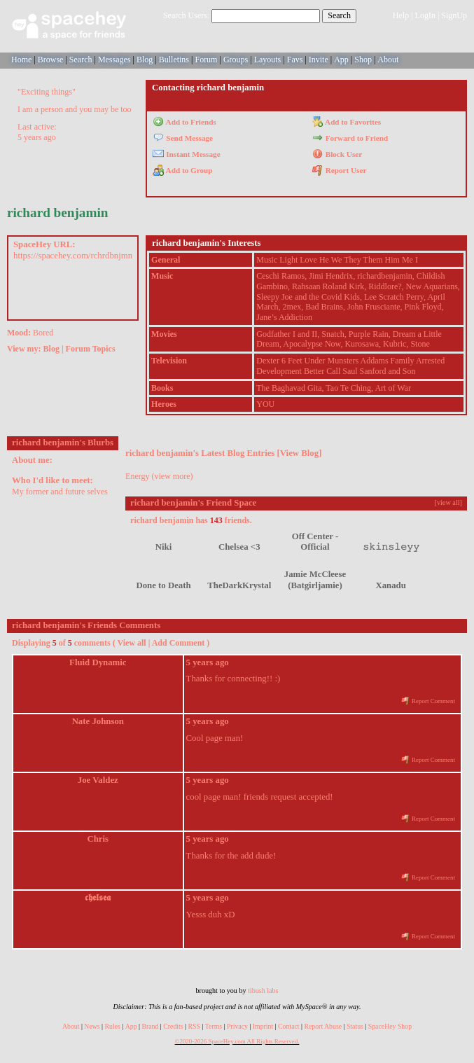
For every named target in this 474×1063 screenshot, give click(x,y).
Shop (363, 59)
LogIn (425, 15)
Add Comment (178, 643)
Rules (112, 1026)
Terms (213, 1026)
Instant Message (186, 154)
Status (355, 1026)
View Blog (299, 453)
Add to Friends (184, 122)
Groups (235, 59)
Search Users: (186, 15)
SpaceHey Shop (390, 1026)
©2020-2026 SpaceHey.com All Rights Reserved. (237, 1041)
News (91, 1026)
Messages (114, 59)
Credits (173, 1026)
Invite (318, 59)
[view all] (449, 502)
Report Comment (428, 700)
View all (131, 643)
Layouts (267, 59)
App (341, 59)
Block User (337, 154)
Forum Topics (91, 349)
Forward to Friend (350, 138)
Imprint (263, 1026)
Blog (145, 59)
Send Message (183, 138)
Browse (51, 59)
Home (21, 59)
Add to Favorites (347, 122)
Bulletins (174, 59)
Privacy (237, 1026)
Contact (288, 1026)
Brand (149, 1026)
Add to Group (182, 170)
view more (172, 476)
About (387, 59)
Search (339, 15)
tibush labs (263, 990)
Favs (295, 59)
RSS (194, 1026)
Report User (339, 170)
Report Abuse (323, 1026)
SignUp (454, 15)
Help (401, 15)
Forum (206, 59)
